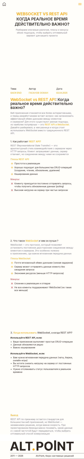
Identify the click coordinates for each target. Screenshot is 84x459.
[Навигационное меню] (79, 4)
